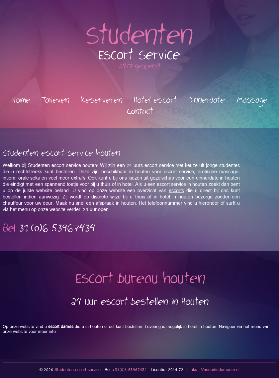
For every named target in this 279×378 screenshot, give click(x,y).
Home (21, 100)
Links (192, 369)
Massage (251, 100)
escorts (176, 190)
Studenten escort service (77, 369)
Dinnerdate (206, 100)
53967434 (57, 228)
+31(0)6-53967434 (129, 369)
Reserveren (101, 100)
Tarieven (55, 100)
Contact (140, 111)
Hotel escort (155, 100)
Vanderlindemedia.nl (220, 369)
